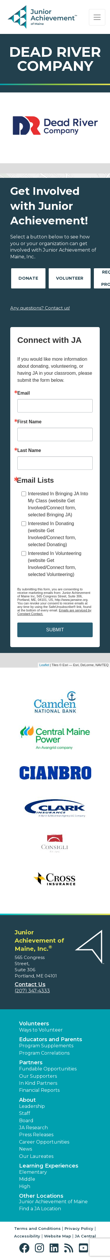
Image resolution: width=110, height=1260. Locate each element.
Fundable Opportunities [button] (48, 1069)
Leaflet (44, 665)
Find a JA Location (40, 1208)
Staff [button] (24, 1113)
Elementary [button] (33, 1172)
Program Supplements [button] (46, 1045)
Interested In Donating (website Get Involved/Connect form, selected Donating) (52, 534)
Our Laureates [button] (36, 1156)
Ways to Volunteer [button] (41, 1030)
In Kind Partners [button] (38, 1083)
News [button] (25, 1149)
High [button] (24, 1186)
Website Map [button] (57, 1236)
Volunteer (69, 278)
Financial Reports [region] (39, 1090)
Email (23, 393)
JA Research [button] (33, 1127)
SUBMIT (55, 629)
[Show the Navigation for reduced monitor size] (97, 17)
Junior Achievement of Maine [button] (53, 1201)
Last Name (29, 450)
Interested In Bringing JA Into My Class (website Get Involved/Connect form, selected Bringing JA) (58, 504)
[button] (25, 1248)
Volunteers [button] (34, 1023)
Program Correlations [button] (44, 1053)
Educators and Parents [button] (50, 1039)
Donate (28, 278)
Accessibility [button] (27, 1236)
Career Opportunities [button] (44, 1142)
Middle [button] (27, 1179)
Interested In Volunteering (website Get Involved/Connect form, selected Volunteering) (54, 564)
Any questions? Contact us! (40, 308)
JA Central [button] (85, 1236)
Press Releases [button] (36, 1134)
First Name (29, 422)
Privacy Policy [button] (79, 1228)
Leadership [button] (32, 1106)
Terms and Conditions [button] (37, 1228)
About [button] (27, 1100)
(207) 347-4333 (32, 990)
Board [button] (26, 1120)
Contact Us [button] (30, 984)
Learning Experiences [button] (48, 1165)
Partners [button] (31, 1062)
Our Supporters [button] (38, 1076)
